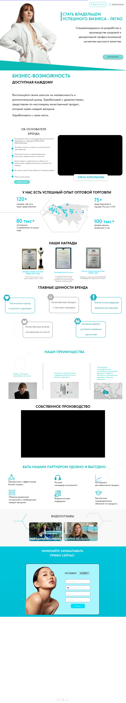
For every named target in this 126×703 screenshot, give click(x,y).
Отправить (78, 606)
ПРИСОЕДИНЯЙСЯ (113, 57)
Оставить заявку (22, 182)
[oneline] (77, 594)
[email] (77, 600)
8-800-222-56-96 (98, 4)
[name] (77, 581)
